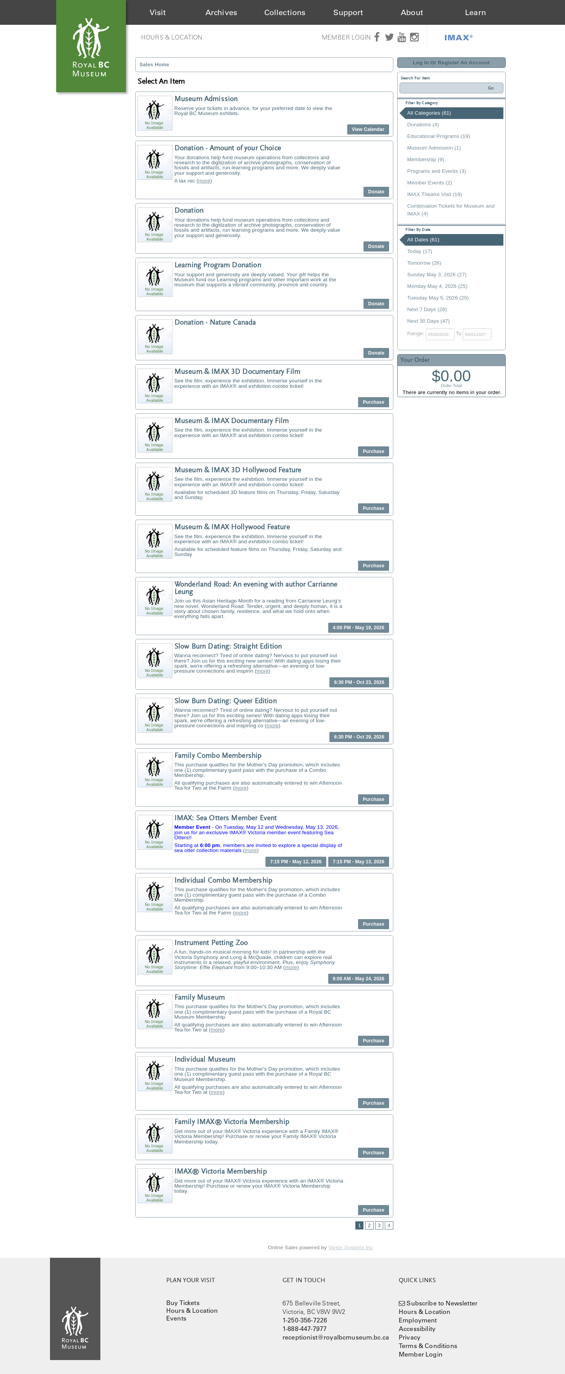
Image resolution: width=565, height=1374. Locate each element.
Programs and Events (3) (436, 171)
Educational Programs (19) (438, 136)
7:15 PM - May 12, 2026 (296, 861)
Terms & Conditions (428, 1346)
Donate (376, 192)
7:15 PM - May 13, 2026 (358, 861)
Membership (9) (425, 159)
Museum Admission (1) (434, 148)
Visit (158, 12)
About (412, 12)
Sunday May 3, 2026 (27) (437, 274)
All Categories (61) (429, 113)
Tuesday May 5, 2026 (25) (438, 298)
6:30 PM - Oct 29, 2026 (359, 737)
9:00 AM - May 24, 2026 (358, 978)
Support (348, 12)
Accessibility (417, 1329)
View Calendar (368, 129)
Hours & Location (172, 37)
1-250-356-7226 (304, 1320)
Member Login (346, 37)
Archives (221, 12)
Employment (418, 1320)
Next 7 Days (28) (427, 309)
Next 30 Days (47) (428, 321)
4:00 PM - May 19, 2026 (358, 627)
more (204, 181)
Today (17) (419, 251)
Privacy (409, 1337)
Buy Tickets (183, 1303)
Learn (475, 12)
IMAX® (458, 37)
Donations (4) (423, 124)
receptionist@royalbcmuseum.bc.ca (335, 1337)
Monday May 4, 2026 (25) (437, 286)
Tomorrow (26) (424, 263)
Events (176, 1318)
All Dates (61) (423, 240)
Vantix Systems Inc (350, 1247)
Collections (285, 12)
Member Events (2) (429, 183)
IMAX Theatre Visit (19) (434, 194)
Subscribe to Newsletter (442, 1303)
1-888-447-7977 (304, 1329)
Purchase (373, 402)
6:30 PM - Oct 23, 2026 (359, 682)
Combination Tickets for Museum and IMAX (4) (450, 210)
